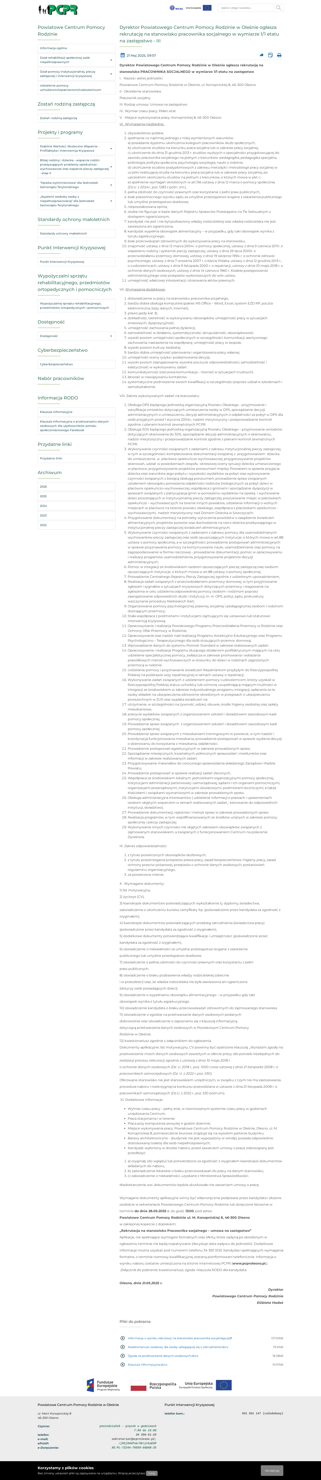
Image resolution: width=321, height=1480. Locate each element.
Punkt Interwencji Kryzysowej (62, 262)
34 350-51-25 (146, 1434)
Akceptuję (272, 1470)
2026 (43, 486)
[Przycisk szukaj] (278, 8)
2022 (43, 525)
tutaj (151, 1473)
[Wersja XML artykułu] (270, 55)
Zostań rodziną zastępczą (58, 118)
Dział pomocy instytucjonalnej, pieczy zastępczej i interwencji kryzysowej (76, 74)
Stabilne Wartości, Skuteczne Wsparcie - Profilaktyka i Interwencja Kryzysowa (76, 148)
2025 (43, 496)
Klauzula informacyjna (56, 412)
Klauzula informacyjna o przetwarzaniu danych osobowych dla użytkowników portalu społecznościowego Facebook (74, 426)
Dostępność (76, 336)
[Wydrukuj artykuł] (279, 55)
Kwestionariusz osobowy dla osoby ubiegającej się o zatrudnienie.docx (178, 1347)
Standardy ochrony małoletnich (63, 233)
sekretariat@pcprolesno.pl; (134, 1439)
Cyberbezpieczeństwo (56, 364)
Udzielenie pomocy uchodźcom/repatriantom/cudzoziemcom (70, 88)
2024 (43, 506)
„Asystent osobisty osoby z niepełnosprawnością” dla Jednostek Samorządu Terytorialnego (76, 201)
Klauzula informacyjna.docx (147, 1364)
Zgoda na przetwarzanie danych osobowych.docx (163, 1356)
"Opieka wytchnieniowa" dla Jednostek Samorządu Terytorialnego (76, 185)
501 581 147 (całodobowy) (262, 1413)
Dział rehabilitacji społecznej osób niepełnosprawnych (76, 60)
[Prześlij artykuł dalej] (262, 55)
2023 (43, 515)
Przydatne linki (51, 458)
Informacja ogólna (53, 48)
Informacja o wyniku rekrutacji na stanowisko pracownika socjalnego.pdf (180, 1338)
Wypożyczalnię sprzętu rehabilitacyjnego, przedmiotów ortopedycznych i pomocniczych (74, 306)
